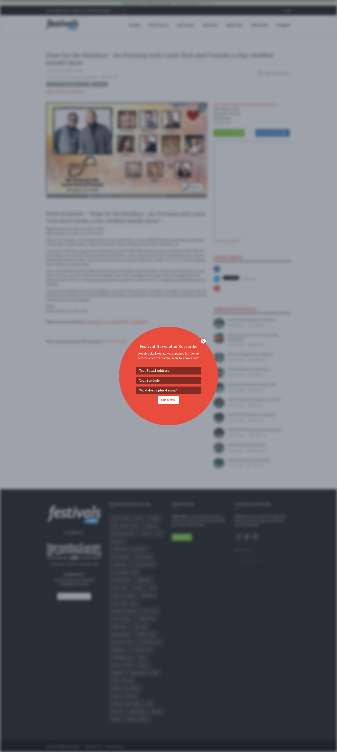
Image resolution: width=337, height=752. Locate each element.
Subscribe (168, 400)
